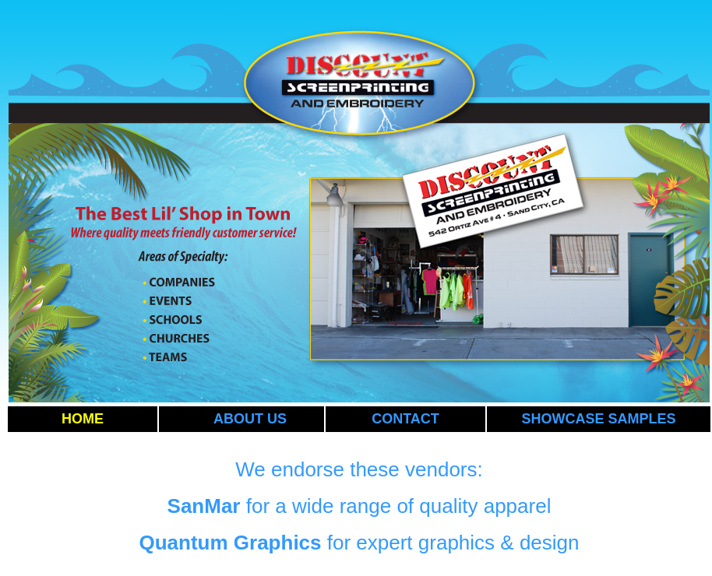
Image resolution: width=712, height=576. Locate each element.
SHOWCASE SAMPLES (598, 419)
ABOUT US (250, 419)
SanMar (204, 506)
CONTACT (405, 419)
